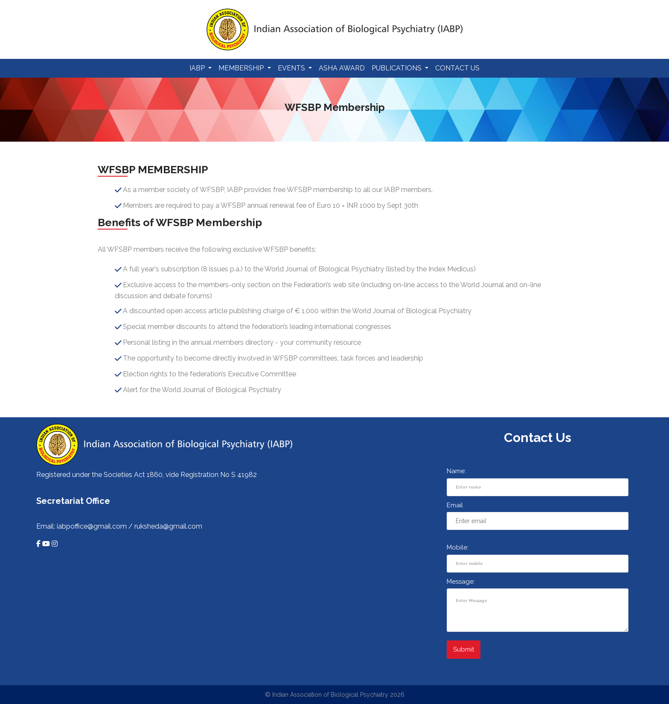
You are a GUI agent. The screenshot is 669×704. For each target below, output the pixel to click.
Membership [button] (241, 68)
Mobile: (457, 547)
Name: (456, 471)
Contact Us (457, 68)
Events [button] (292, 68)
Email (455, 505)
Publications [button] (397, 68)
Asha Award (342, 68)
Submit (463, 649)
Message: (461, 581)
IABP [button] (198, 68)
